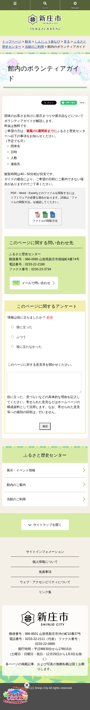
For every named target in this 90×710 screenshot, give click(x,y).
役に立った (24, 327)
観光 (28, 41)
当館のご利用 (34, 46)
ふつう (21, 337)
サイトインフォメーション (45, 551)
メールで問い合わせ (36, 283)
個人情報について (45, 561)
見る (67, 41)
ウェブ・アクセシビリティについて (45, 582)
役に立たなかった (29, 346)
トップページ (11, 41)
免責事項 (45, 571)
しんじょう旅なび (47, 41)
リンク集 (45, 592)
